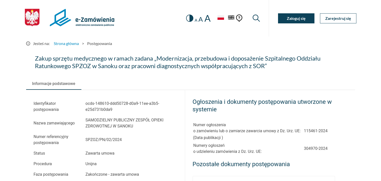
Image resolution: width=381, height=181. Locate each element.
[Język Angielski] (231, 18)
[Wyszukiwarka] (256, 18)
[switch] (189, 18)
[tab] (53, 84)
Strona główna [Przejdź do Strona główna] (66, 43)
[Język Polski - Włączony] (220, 18)
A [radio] (196, 20)
